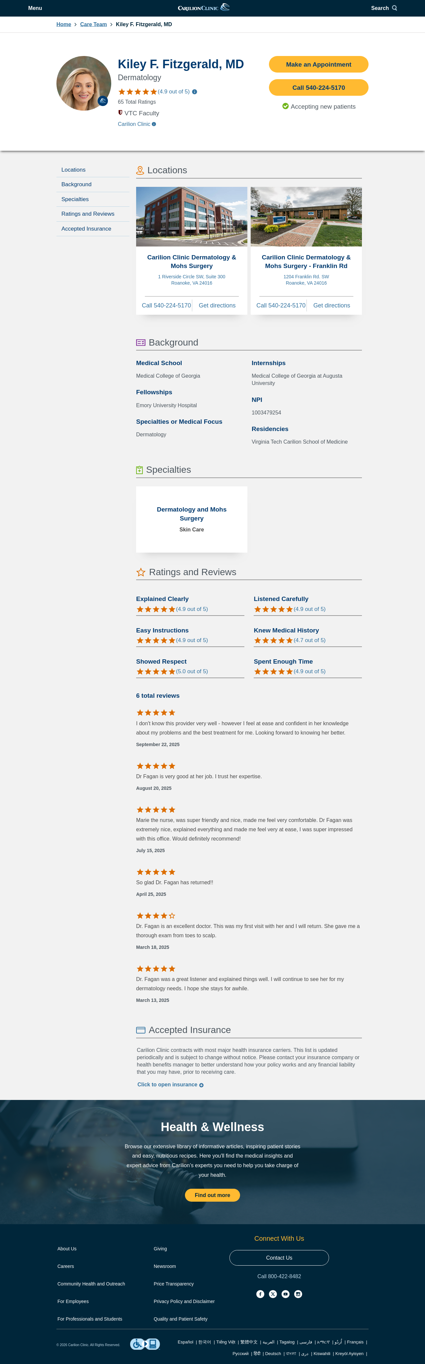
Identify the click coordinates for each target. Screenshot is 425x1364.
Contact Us (279, 1266)
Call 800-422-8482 (279, 1284)
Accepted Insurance (86, 237)
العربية (269, 1350)
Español (185, 1350)
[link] (212, 12)
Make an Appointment (319, 72)
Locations (73, 178)
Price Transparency (174, 1292)
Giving (160, 1257)
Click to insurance (170, 1093)
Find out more (212, 1203)
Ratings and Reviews (88, 222)
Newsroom (165, 1274)
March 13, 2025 (152, 1008)
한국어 (204, 1350)
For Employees (73, 1309)
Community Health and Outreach (91, 1292)
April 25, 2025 (151, 902)
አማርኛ (323, 1350)
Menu (73, 12)
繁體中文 (249, 1350)
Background (76, 193)
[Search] (356, 12)
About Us (67, 1257)
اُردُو (338, 1350)
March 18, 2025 (152, 955)
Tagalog (287, 1350)
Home (63, 32)
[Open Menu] (68, 12)
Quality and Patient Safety (181, 1327)
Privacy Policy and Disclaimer (184, 1309)
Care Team (93, 32)
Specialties (75, 207)
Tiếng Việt (225, 1350)
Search (353, 12)
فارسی (305, 1350)
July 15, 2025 (150, 858)
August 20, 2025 (154, 796)
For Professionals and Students (89, 1327)
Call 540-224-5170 (319, 95)
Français (355, 1350)
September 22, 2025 (158, 752)
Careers (65, 1274)
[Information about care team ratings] (195, 101)
